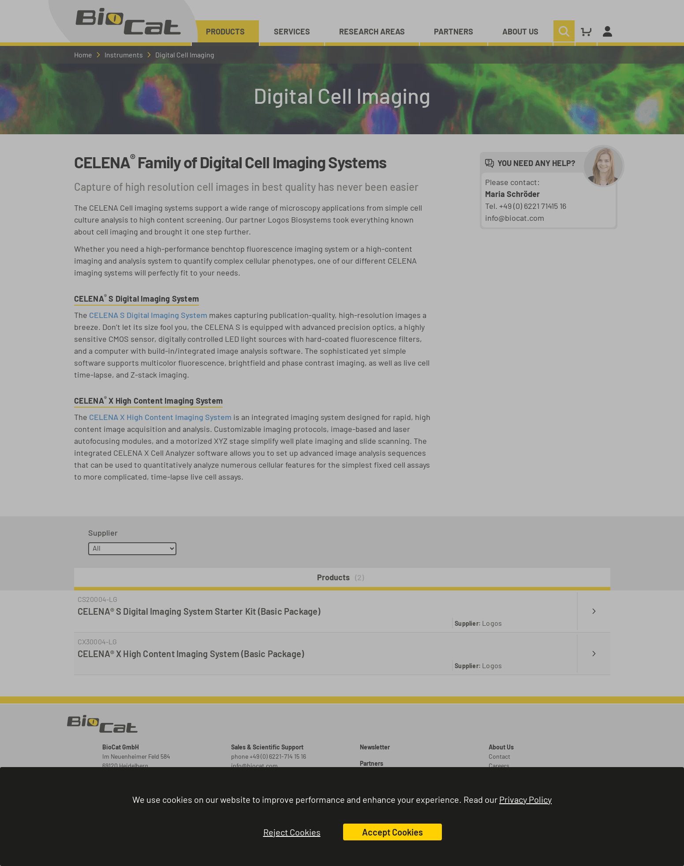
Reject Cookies (292, 832)
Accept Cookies (392, 832)
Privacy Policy (525, 799)
